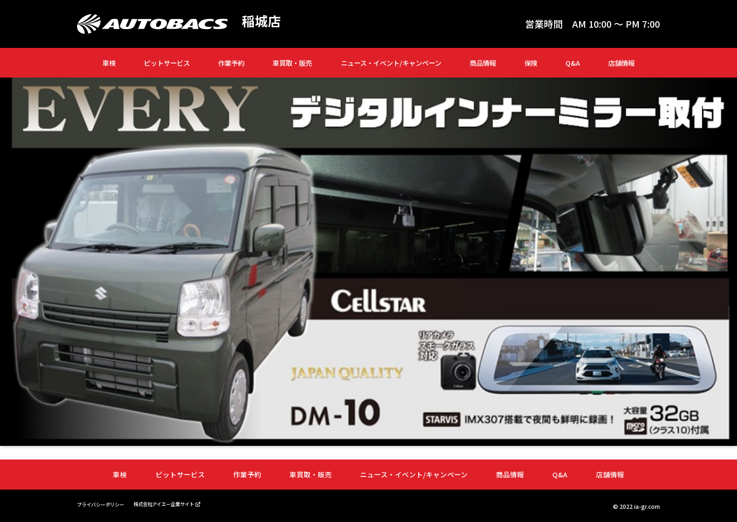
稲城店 (263, 22)
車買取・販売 (292, 63)
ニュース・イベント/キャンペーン (391, 63)
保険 (530, 63)
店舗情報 (621, 63)
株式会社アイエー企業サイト (179, 503)
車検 (109, 63)
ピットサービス (167, 63)
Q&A (572, 63)
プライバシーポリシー (105, 503)
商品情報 (483, 63)
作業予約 (231, 63)
